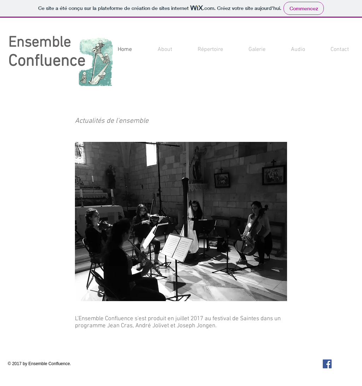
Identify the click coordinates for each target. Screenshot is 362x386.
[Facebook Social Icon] (327, 363)
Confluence (46, 61)
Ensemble (39, 43)
